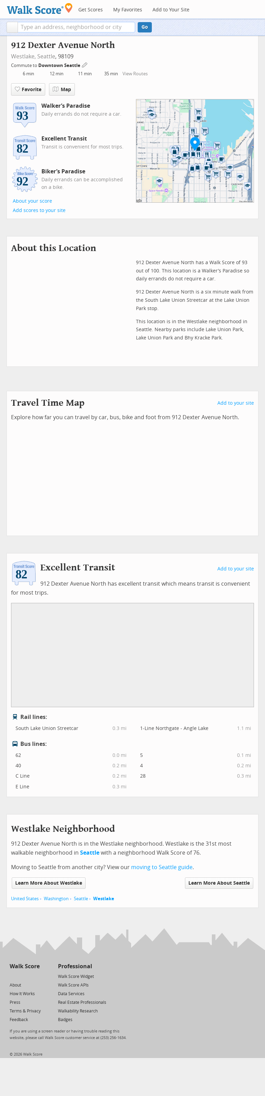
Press (15, 1002)
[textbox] (76, 27)
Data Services (71, 993)
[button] (12, 27)
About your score (32, 201)
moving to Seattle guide (162, 867)
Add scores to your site (39, 210)
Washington (56, 898)
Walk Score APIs (73, 985)
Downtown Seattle (59, 65)
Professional (75, 966)
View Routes (135, 73)
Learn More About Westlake (48, 883)
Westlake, (23, 56)
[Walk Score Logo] (40, 8)
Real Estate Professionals (82, 1002)
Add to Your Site (171, 10)
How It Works (22, 993)
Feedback (19, 1019)
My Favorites (127, 10)
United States (25, 898)
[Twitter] (14, 976)
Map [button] (62, 89)
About (15, 985)
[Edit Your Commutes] (84, 64)
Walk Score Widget (76, 976)
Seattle (46, 56)
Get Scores (90, 10)
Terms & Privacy (25, 1011)
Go (144, 27)
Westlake (103, 898)
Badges (65, 1019)
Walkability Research (78, 1011)
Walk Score (25, 966)
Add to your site (235, 403)
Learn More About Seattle (219, 883)
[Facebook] (24, 976)
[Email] (35, 976)
